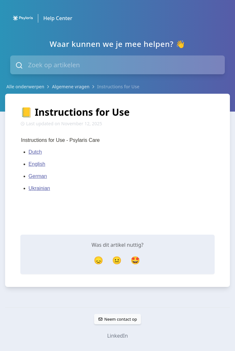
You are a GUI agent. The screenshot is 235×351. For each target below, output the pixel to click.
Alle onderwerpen (25, 87)
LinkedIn (117, 335)
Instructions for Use (118, 87)
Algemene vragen (70, 87)
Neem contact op (117, 319)
